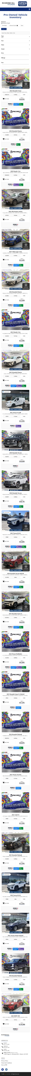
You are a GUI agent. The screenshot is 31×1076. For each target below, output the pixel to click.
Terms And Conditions (6, 1063)
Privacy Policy (4, 1060)
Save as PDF (4, 1065)
